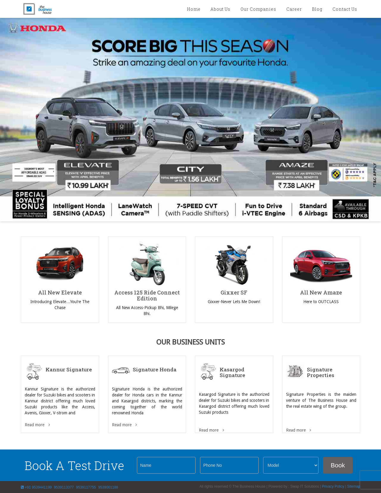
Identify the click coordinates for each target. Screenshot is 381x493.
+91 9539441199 (36, 487)
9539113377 (63, 487)
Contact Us (344, 9)
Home (194, 9)
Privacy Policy (333, 486)
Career (294, 9)
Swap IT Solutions (304, 486)
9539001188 (108, 487)
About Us (220, 9)
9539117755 (86, 487)
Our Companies (258, 9)
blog (317, 9)
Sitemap (353, 486)
